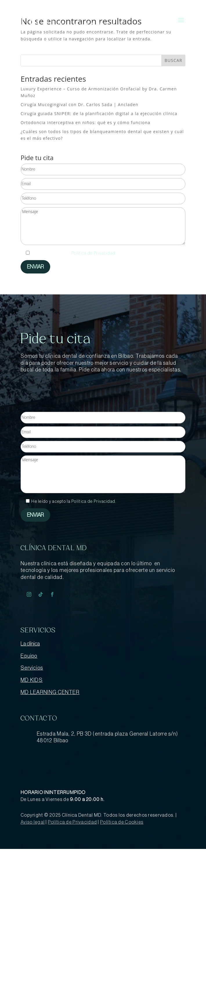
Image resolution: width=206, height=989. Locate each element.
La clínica (30, 643)
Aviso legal (33, 822)
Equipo (29, 656)
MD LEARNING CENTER (50, 692)
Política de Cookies (121, 822)
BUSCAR (173, 60)
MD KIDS (32, 680)
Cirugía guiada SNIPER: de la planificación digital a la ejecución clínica (99, 113)
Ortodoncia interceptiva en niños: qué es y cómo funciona (85, 122)
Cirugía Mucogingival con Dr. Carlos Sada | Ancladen (79, 104)
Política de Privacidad (72, 822)
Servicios (32, 667)
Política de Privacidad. (93, 253)
